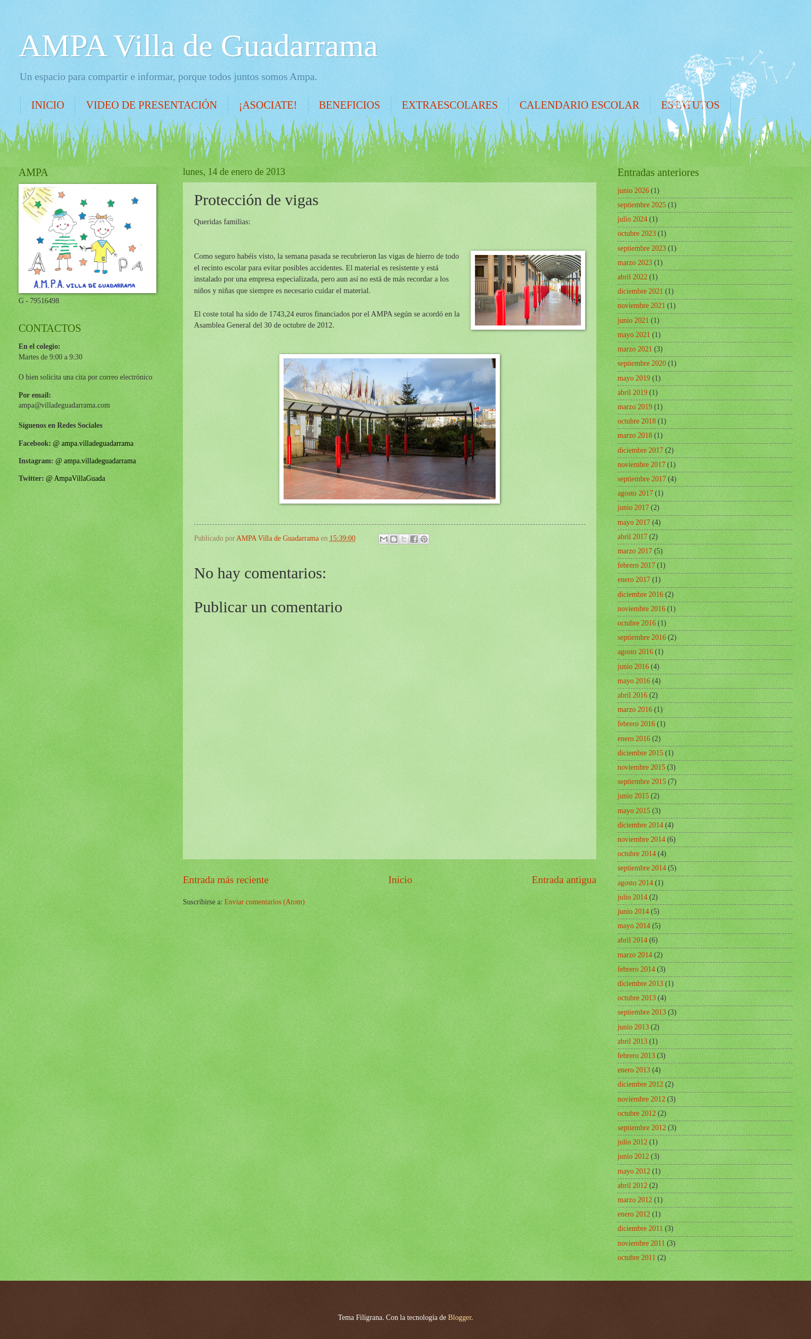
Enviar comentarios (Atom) (264, 902)
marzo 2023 (635, 263)
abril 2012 (632, 1186)
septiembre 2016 (642, 637)
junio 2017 (633, 508)
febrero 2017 (636, 565)
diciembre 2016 (640, 594)
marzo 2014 (635, 955)
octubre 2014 (637, 854)
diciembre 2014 (640, 825)
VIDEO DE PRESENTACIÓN (151, 105)
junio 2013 (633, 1027)
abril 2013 (632, 1041)
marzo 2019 (635, 407)
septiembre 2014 (642, 868)
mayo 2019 (634, 378)
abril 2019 (632, 393)
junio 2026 (633, 191)
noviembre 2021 (641, 306)
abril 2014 (632, 940)
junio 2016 (633, 667)
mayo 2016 (634, 681)
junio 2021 (633, 320)
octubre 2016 (637, 623)
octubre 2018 (637, 421)
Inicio (400, 879)
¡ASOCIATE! (268, 105)
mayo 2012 (634, 1171)
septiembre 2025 (642, 205)
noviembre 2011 (641, 1243)
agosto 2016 (635, 652)
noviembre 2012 (641, 1099)
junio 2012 (633, 1156)
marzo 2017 (635, 551)
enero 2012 (634, 1214)
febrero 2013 (636, 1056)
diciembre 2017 (640, 450)
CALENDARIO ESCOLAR (579, 105)
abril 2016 (632, 695)
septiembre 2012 (642, 1128)
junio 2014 (633, 911)
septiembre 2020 (642, 363)
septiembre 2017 (642, 479)
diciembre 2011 (640, 1228)
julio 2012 (632, 1142)
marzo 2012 (635, 1200)
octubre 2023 (637, 233)
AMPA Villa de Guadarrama (198, 45)
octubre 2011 (637, 1258)
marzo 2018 (635, 435)
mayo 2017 (634, 522)
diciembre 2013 (640, 984)
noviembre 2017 (641, 465)
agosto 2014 (635, 883)
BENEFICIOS (350, 105)
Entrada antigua (564, 879)
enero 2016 (634, 739)
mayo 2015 (634, 811)
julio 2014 (632, 897)
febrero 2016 (636, 724)
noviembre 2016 (641, 609)
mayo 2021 (634, 335)
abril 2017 (632, 537)
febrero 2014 (636, 969)
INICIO (47, 105)
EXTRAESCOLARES (450, 105)
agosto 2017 (635, 493)
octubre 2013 (637, 998)
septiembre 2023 (642, 248)
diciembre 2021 (640, 291)
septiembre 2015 (642, 782)
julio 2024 (632, 219)
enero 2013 (634, 1070)
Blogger (459, 1318)
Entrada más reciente (226, 879)
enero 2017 (634, 580)
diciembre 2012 (640, 1084)
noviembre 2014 (641, 839)
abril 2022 (632, 277)
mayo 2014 (634, 926)
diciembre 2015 (640, 753)
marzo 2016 (635, 709)
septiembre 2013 (642, 1012)
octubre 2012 (637, 1113)
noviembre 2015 (641, 767)
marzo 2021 (635, 349)
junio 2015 (633, 796)
